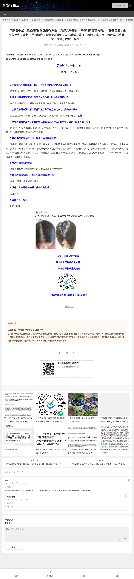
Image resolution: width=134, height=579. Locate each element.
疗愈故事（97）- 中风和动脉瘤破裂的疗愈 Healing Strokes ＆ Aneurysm (114, 421)
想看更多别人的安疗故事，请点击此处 (69, 295)
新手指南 (69, 307)
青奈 (6, 480)
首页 (6, 20)
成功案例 (25, 20)
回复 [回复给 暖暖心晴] (10, 503)
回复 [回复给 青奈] (7, 487)
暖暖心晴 (11, 497)
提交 (13, 547)
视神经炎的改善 (10, 449)
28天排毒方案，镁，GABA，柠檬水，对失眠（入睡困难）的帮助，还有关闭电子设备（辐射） (19, 421)
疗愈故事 (15, 20)
